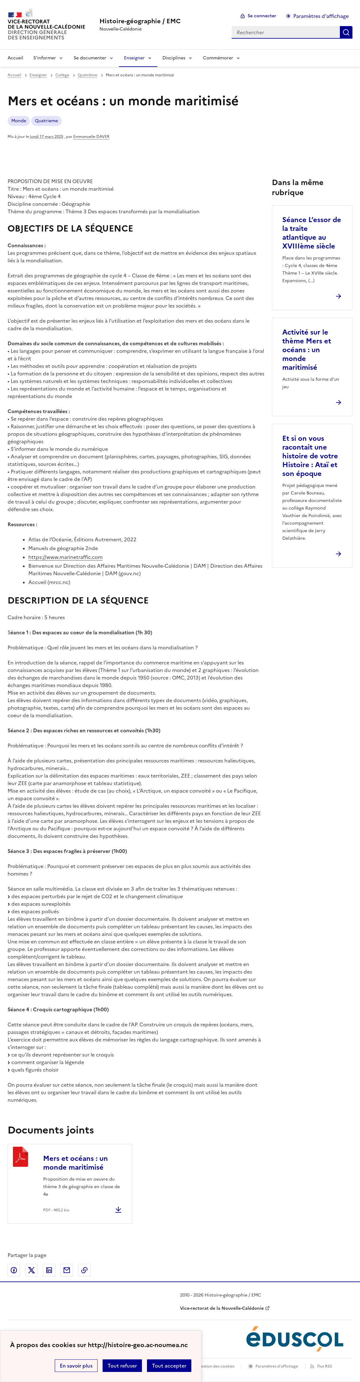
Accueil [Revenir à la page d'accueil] (15, 58)
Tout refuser (122, 1365)
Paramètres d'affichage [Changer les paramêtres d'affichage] (321, 16)
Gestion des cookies (216, 1366)
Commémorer (218, 58)
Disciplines (173, 58)
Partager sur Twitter (31, 1270)
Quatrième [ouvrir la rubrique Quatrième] (87, 75)
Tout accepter (169, 1365)
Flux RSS (324, 1366)
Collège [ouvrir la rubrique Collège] (62, 75)
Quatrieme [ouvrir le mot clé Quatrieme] (46, 120)
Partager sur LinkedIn (49, 1270)
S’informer (44, 58)
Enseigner (134, 58)
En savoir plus (76, 1365)
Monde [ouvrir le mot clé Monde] (18, 120)
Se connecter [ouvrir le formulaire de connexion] (262, 16)
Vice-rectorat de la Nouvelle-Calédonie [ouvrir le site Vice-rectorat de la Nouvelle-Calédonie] (222, 1308)
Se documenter (90, 58)
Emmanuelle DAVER (91, 136)
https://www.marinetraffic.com (65, 557)
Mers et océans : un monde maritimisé (75, 1162)
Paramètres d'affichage (277, 1366)
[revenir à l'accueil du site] (140, 21)
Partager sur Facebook (14, 1270)
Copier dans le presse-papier (84, 1270)
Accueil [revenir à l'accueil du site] (14, 75)
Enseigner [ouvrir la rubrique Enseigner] (38, 75)
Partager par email (66, 1270)
